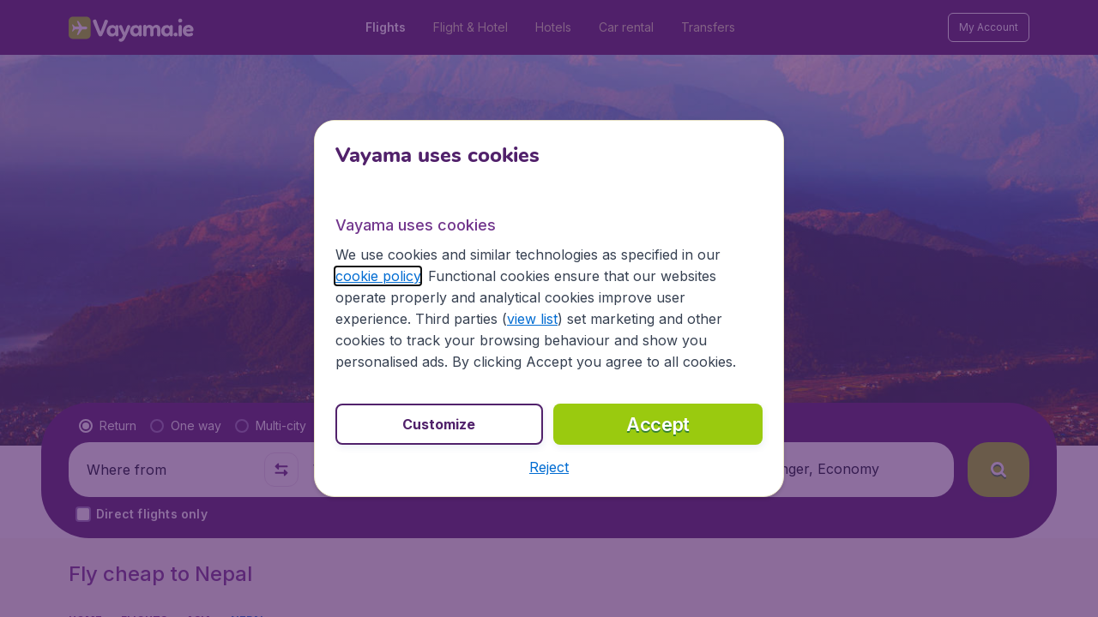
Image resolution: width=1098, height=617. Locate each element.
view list (532, 318)
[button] (549, 467)
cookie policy (377, 276)
